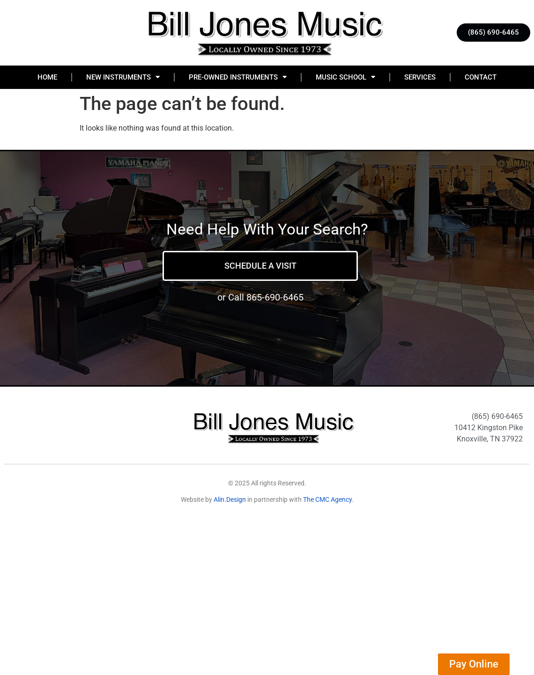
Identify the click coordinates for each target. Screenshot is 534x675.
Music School (345, 77)
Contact (481, 77)
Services (420, 77)
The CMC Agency (327, 499)
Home (47, 77)
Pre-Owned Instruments (238, 77)
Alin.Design (230, 499)
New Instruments (123, 77)
